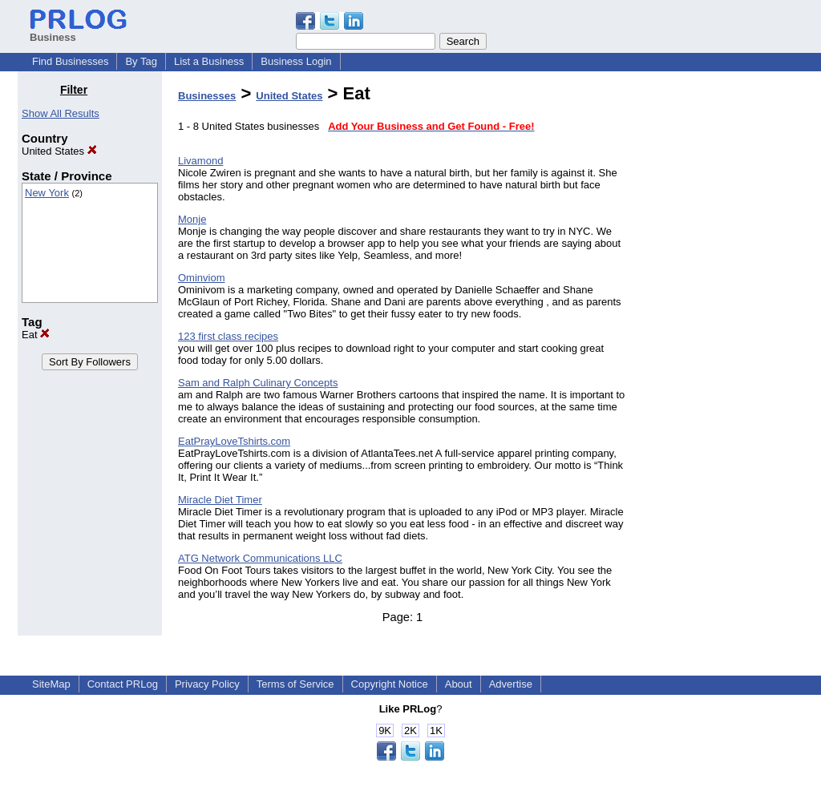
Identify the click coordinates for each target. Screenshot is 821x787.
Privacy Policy (207, 684)
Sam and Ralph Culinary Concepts (258, 383)
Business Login (296, 61)
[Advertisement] (721, 323)
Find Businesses (70, 61)
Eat (36, 335)
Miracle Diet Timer (220, 500)
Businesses (207, 96)
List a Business (209, 61)
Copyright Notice (389, 684)
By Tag (141, 61)
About (458, 684)
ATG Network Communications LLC (260, 558)
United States (59, 151)
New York (47, 193)
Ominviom (201, 278)
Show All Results (60, 113)
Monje (192, 219)
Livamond (200, 161)
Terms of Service (295, 684)
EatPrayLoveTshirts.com (234, 441)
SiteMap (51, 684)
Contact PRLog (122, 684)
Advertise (510, 684)
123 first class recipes (228, 336)
